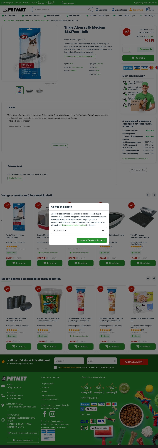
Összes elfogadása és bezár (91, 240)
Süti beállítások (60, 230)
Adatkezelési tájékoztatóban (74, 225)
